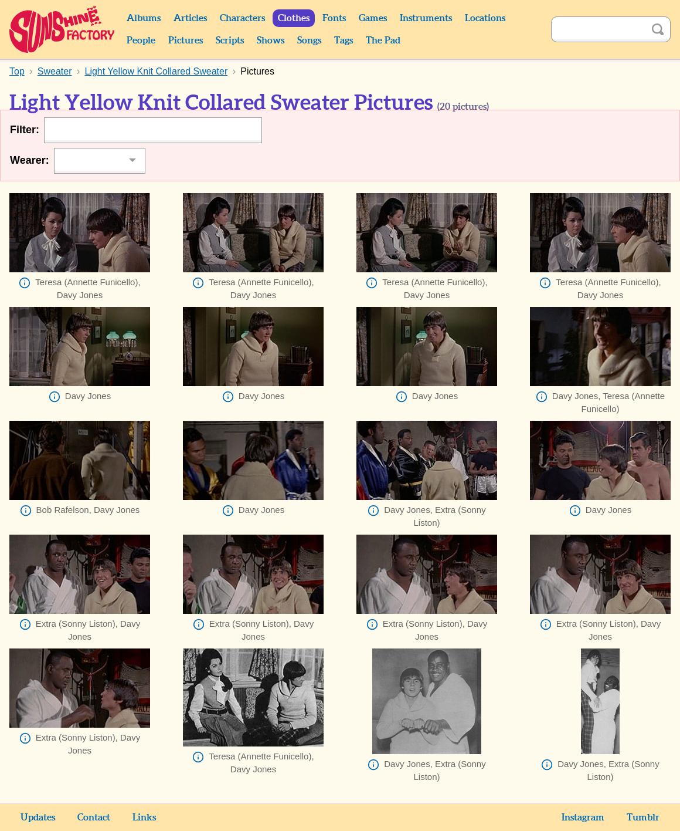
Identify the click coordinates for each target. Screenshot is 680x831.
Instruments (426, 18)
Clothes (294, 18)
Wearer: (29, 160)
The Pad (383, 40)
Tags (343, 40)
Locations (485, 18)
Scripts (230, 40)
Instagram (583, 817)
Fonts (334, 18)
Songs (309, 40)
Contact (93, 817)
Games (373, 18)
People (141, 40)
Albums (144, 18)
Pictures (185, 40)
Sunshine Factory (62, 29)
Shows (270, 40)
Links (144, 817)
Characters (242, 18)
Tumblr (643, 817)
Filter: (24, 130)
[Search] (598, 29)
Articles (190, 18)
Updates (38, 817)
